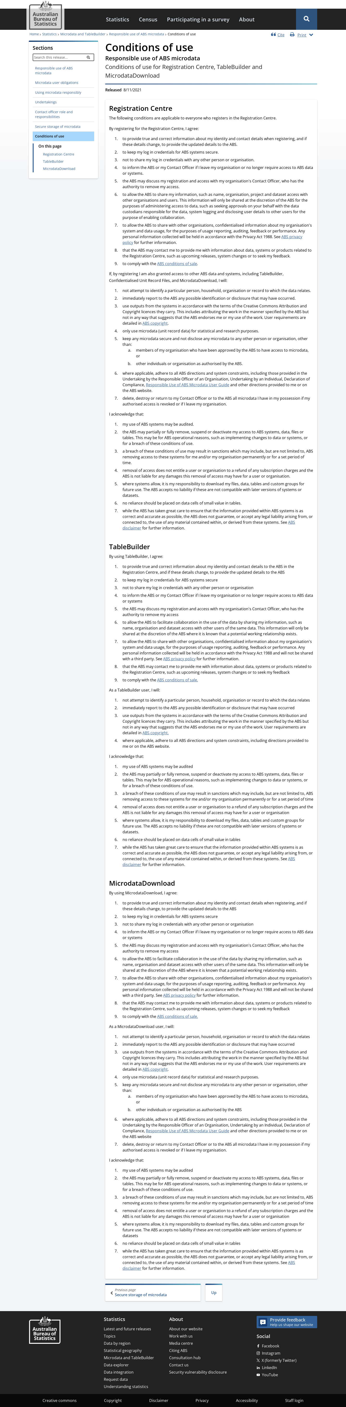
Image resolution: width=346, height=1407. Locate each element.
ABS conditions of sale (177, 263)
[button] (306, 19)
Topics (110, 1336)
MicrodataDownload (59, 168)
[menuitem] (117, 19)
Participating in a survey (198, 19)
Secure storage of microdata (57, 126)
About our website (186, 1329)
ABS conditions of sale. (177, 680)
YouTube (270, 1374)
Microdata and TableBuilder (82, 34)
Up (213, 1292)
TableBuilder (53, 161)
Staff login (294, 1400)
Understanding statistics (126, 1386)
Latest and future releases (127, 1329)
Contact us (179, 1365)
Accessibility (247, 1400)
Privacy (202, 1400)
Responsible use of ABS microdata (135, 34)
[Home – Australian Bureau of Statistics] (45, 1330)
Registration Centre (58, 154)
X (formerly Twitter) (279, 1360)
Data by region (117, 1343)
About (247, 19)
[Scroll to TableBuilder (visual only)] (155, 547)
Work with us (181, 1336)
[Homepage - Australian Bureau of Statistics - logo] (45, 15)
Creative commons (60, 1400)
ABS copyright (155, 323)
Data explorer (116, 1365)
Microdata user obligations (56, 82)
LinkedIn (269, 1367)
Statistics (117, 19)
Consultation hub (185, 1357)
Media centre (181, 1343)
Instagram (271, 1353)
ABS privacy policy (179, 658)
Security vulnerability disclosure (198, 1372)
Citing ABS (178, 1350)
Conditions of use (49, 136)
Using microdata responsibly (58, 92)
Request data (116, 1379)
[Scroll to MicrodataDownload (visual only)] (180, 884)
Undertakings (46, 102)
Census (148, 19)
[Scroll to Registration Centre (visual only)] (177, 109)
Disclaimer (158, 1400)
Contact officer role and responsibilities (54, 114)
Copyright (113, 1400)
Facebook (270, 1346)
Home (34, 34)
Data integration (119, 1372)
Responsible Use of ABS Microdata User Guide (187, 384)
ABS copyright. (155, 732)
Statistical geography (123, 1350)
